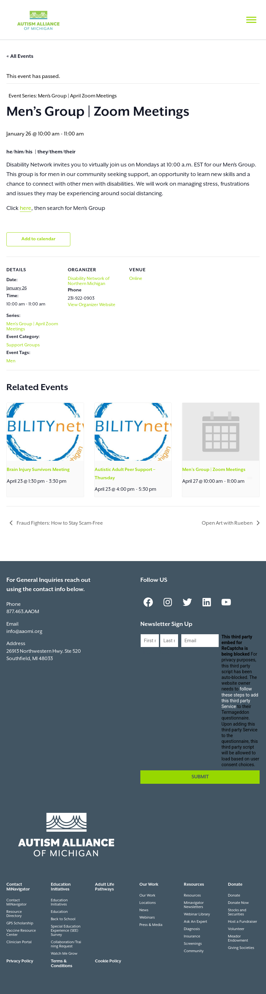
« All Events (19, 56)
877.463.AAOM (22, 612)
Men (10, 361)
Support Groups (23, 345)
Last (164, 653)
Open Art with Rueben (228, 523)
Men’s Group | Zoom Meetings (214, 469)
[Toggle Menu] (251, 20)
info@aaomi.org (24, 631)
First (145, 653)
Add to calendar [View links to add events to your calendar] (38, 239)
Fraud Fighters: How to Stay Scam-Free (59, 523)
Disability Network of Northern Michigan (88, 281)
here (25, 208)
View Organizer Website (91, 304)
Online (135, 278)
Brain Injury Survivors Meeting (38, 469)
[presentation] (45, 432)
